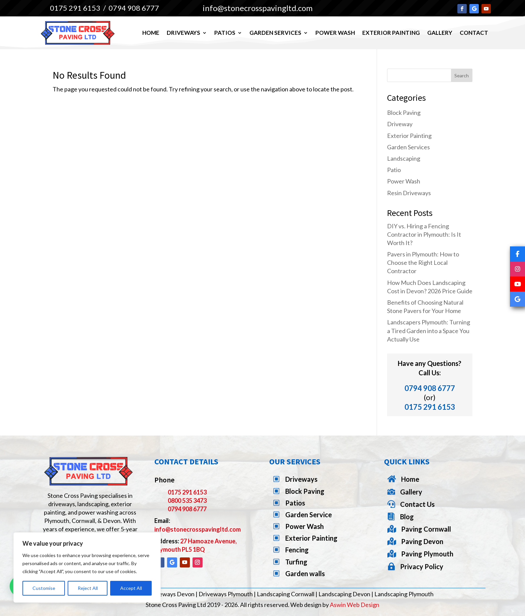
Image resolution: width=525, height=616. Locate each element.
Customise (43, 588)
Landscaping (403, 158)
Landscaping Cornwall (285, 594)
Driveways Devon (171, 594)
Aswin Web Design (354, 604)
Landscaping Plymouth (404, 594)
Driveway (399, 124)
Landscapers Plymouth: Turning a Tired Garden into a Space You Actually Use (428, 330)
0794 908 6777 (133, 7)
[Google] (517, 299)
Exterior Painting (391, 32)
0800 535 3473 (187, 500)
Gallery (439, 32)
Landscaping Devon (344, 594)
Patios (224, 32)
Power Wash (335, 32)
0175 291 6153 (75, 7)
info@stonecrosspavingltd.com (197, 529)
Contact (474, 32)
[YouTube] (517, 284)
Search (461, 75)
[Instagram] (517, 269)
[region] (87, 567)
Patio (394, 169)
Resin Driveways (409, 193)
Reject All (88, 588)
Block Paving (404, 112)
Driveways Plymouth (226, 594)
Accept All (131, 588)
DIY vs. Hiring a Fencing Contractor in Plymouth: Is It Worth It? (424, 234)
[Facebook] (517, 253)
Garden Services (275, 32)
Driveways (183, 32)
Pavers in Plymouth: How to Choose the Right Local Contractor (423, 262)
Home (150, 32)
